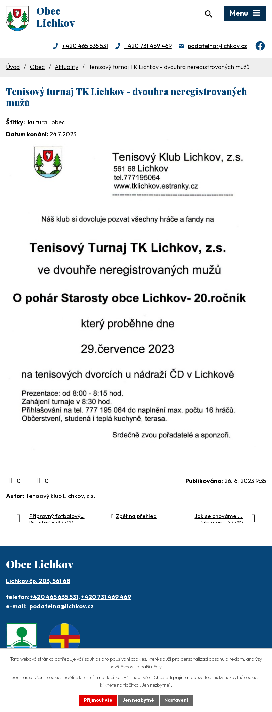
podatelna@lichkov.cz (217, 46)
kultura (37, 122)
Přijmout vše (98, 700)
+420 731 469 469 (148, 46)
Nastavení (176, 700)
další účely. (151, 667)
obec (58, 122)
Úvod (13, 67)
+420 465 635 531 (85, 46)
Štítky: (15, 122)
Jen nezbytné (138, 700)
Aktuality (66, 67)
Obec (37, 67)
